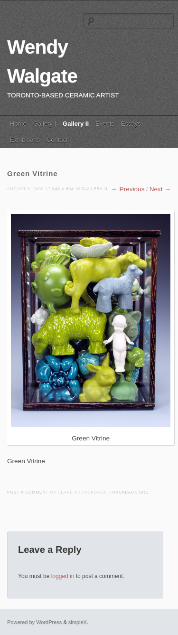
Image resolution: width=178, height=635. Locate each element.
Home (18, 123)
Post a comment (27, 492)
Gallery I (44, 123)
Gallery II (76, 123)
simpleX (77, 622)
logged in (63, 576)
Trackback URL (129, 492)
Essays (131, 123)
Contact (57, 139)
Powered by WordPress (34, 622)
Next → (160, 189)
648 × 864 (63, 189)
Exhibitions (25, 139)
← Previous (127, 189)
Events (104, 123)
